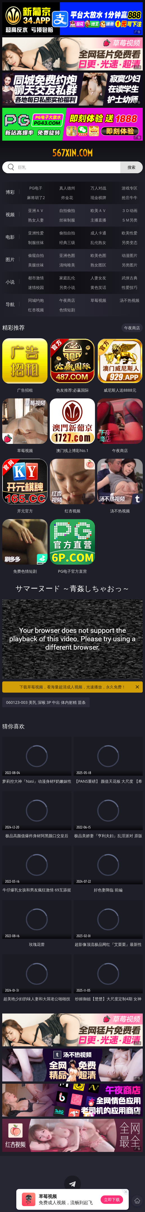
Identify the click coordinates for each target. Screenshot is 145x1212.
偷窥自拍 (36, 255)
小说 (10, 282)
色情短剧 (67, 309)
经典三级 (67, 242)
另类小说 (67, 287)
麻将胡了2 (36, 197)
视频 (10, 214)
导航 (10, 304)
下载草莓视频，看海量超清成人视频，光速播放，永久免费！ (79, 687)
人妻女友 (98, 277)
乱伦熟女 (98, 242)
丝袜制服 (67, 220)
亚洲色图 (67, 255)
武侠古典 (129, 277)
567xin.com (72, 153)
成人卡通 (98, 233)
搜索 (131, 167)
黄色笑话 (98, 287)
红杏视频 (36, 309)
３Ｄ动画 (129, 210)
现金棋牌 (98, 197)
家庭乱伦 (67, 277)
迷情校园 (36, 287)
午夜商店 (67, 300)
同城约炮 (36, 300)
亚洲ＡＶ (36, 210)
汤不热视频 (129, 300)
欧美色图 (98, 255)
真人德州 (67, 188)
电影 (10, 237)
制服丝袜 (36, 242)
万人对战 (98, 188)
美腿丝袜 (36, 265)
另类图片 (129, 265)
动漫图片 (129, 255)
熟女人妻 (36, 220)
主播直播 (98, 220)
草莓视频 (98, 300)
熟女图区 (98, 265)
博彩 (10, 192)
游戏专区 (129, 188)
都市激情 (36, 277)
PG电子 (35, 188)
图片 (10, 259)
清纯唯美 (67, 265)
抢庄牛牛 (129, 197)
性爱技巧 (129, 287)
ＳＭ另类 (129, 220)
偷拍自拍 (67, 233)
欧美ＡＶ (98, 210)
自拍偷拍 (67, 210)
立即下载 (112, 1199)
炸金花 (67, 197)
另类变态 (129, 242)
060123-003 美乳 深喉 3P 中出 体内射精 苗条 (46, 702)
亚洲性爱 (36, 233)
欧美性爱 (129, 233)
